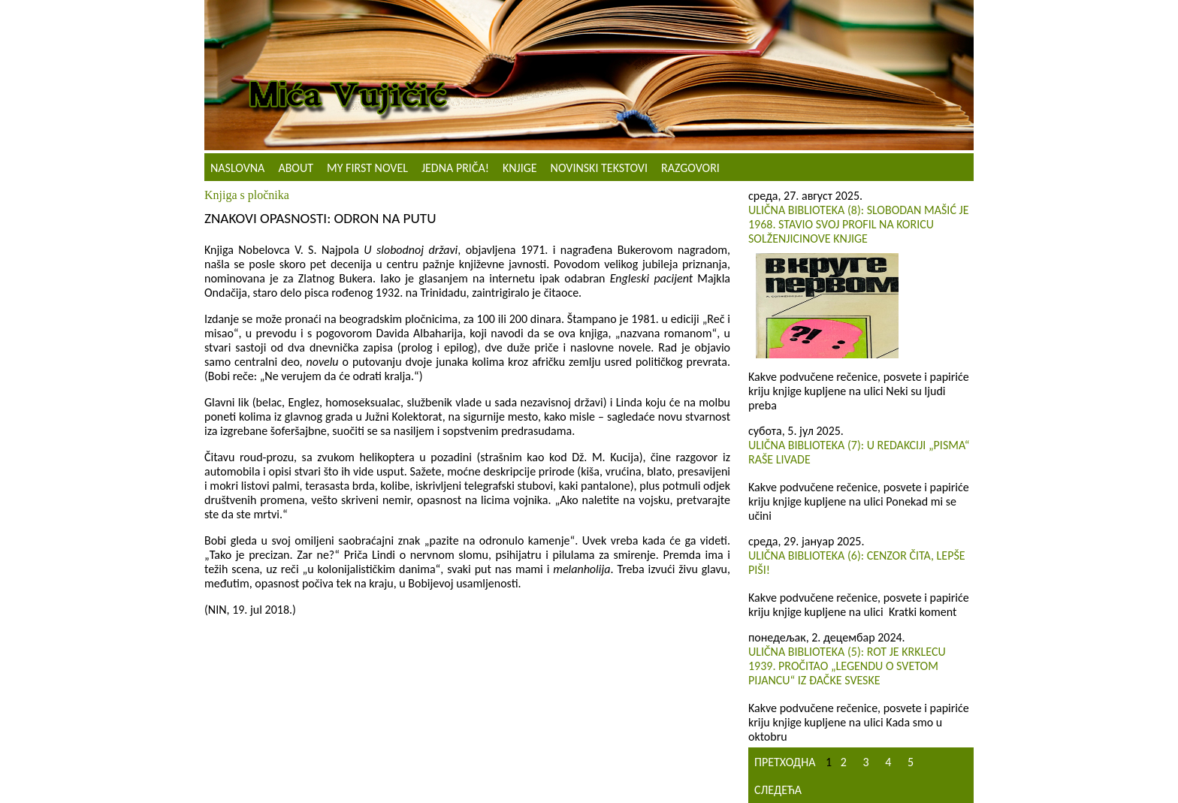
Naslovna (237, 168)
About (295, 168)
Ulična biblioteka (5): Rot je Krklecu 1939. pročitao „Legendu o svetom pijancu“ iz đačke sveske (847, 666)
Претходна (784, 762)
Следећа (778, 790)
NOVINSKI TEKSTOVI (599, 168)
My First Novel (367, 168)
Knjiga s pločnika (246, 195)
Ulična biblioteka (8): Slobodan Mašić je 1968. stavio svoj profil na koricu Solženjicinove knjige (858, 224)
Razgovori (690, 168)
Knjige (520, 168)
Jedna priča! (455, 168)
